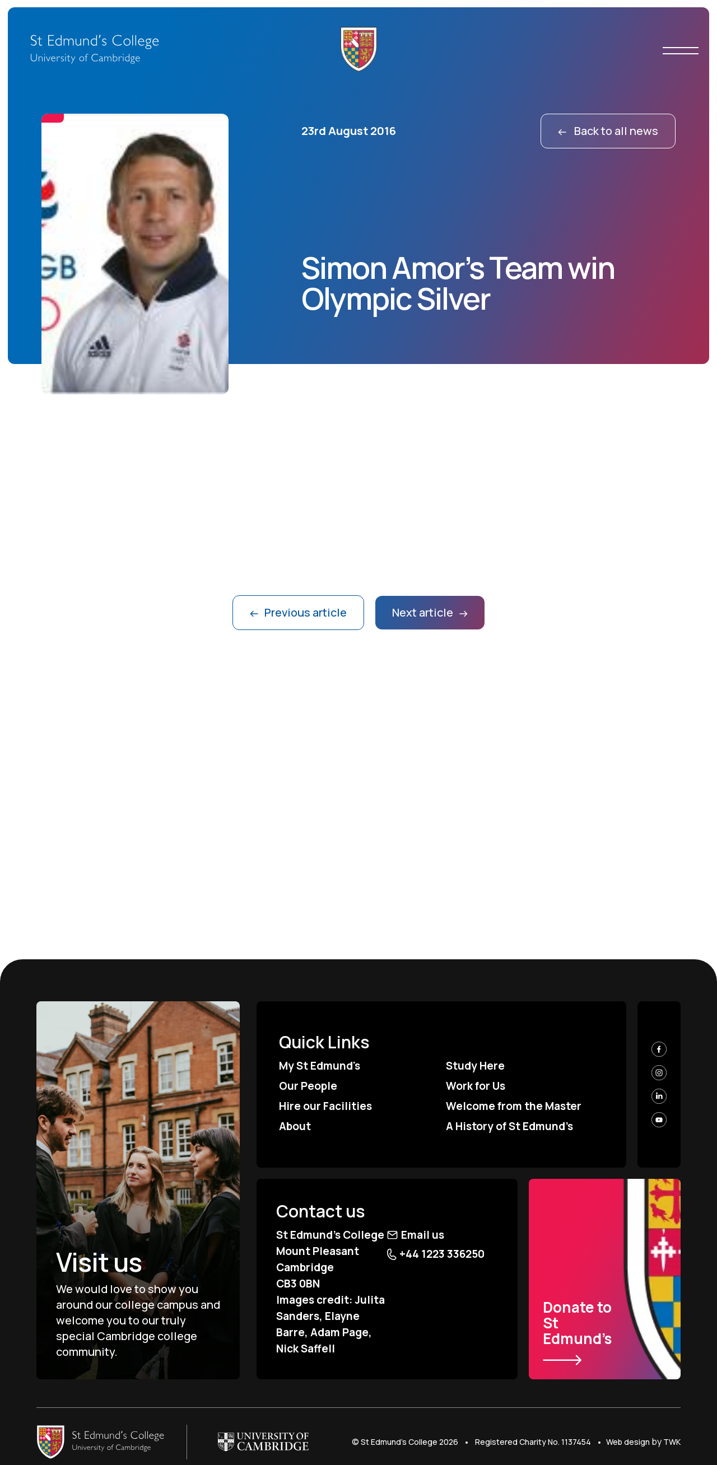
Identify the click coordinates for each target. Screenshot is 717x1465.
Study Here (475, 1065)
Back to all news (608, 130)
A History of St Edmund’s (509, 1126)
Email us (415, 1235)
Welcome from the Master (513, 1106)
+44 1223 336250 (436, 1254)
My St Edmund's (319, 1065)
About (295, 1126)
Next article (430, 612)
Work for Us (475, 1086)
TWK (672, 1441)
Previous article (298, 612)
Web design (628, 1441)
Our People (308, 1086)
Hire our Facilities (325, 1106)
